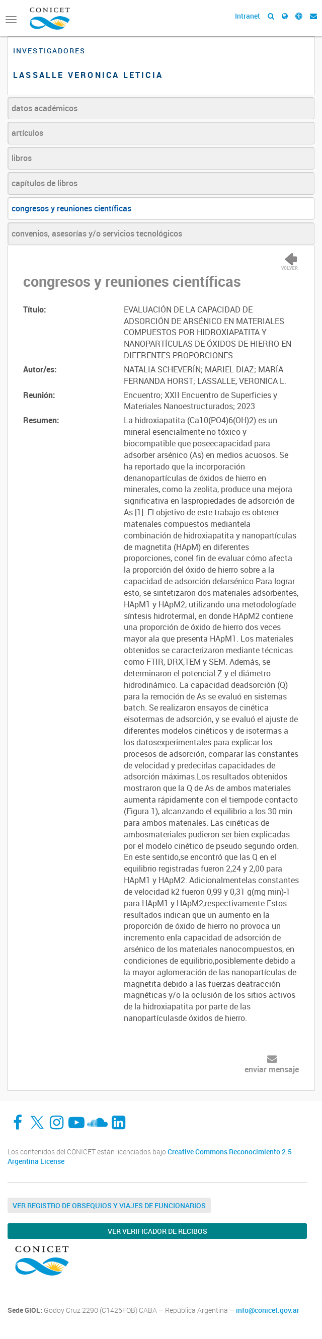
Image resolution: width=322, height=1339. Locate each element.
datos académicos (44, 108)
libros (22, 158)
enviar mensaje (272, 1069)
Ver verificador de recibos (157, 1231)
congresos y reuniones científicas (71, 208)
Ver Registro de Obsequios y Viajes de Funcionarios (109, 1205)
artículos (27, 132)
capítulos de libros (44, 183)
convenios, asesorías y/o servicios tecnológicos (97, 233)
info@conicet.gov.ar (267, 1310)
